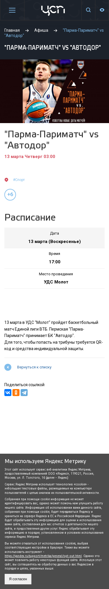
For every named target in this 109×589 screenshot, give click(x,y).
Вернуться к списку (34, 367)
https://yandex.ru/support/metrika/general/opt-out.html (43, 556)
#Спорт (19, 180)
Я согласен (18, 579)
